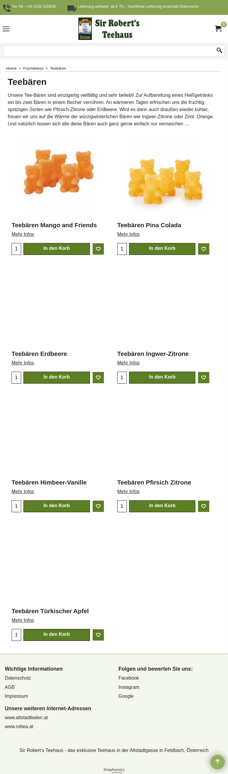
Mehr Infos (23, 234)
